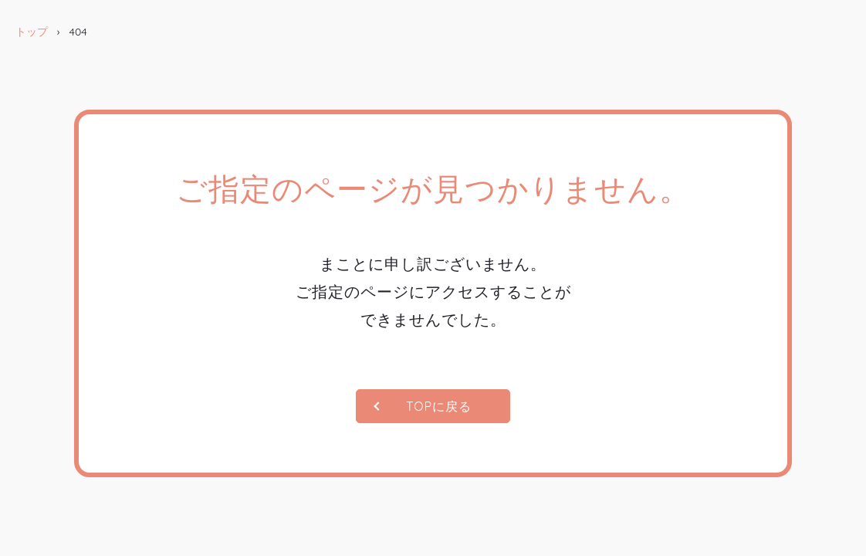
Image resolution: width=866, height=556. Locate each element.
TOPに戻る (439, 406)
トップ (31, 32)
